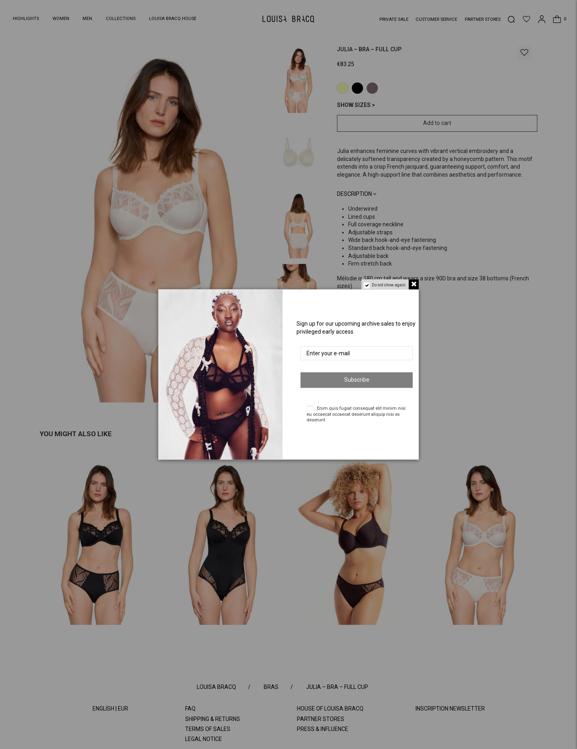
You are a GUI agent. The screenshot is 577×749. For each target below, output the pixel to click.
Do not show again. (389, 285)
